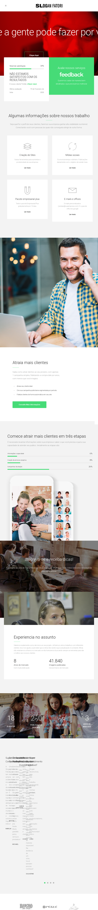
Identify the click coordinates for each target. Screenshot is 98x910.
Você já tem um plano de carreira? (81, 874)
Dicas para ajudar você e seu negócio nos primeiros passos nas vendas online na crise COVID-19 (82, 880)
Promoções (9, 886)
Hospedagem (10, 877)
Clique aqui (34, 57)
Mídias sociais (10, 880)
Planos (53, 873)
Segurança (54, 880)
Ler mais (27, 168)
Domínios (9, 870)
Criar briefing (34, 880)
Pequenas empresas (36, 873)
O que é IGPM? (77, 885)
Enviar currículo (56, 891)
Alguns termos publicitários (82, 870)
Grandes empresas (35, 877)
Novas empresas (35, 870)
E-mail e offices (10, 883)
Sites (7, 873)
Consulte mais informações (29, 405)
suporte (53, 877)
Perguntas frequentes (58, 888)
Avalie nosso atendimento (38, 883)
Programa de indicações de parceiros (59, 884)
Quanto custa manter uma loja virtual (81, 889)
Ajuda (53, 870)
